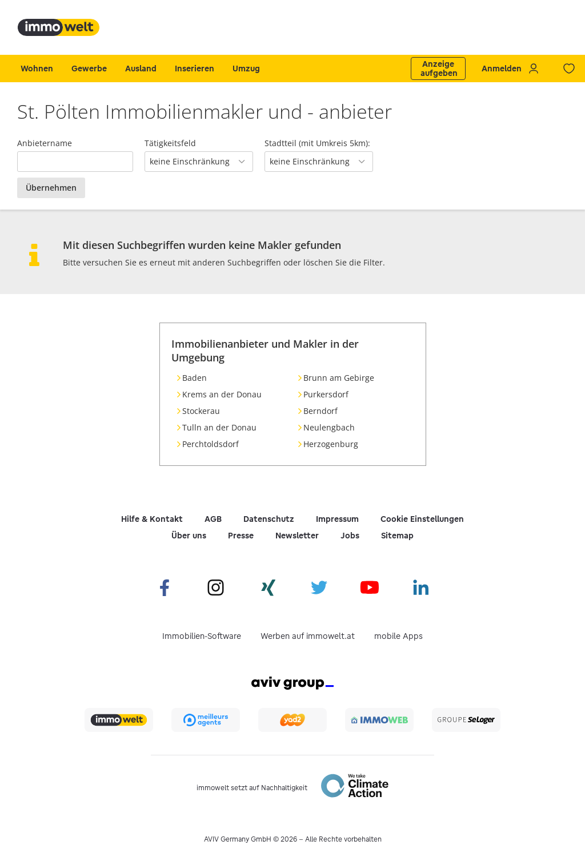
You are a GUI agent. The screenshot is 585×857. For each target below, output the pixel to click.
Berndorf (320, 410)
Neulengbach (329, 427)
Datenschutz (268, 519)
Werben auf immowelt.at (308, 636)
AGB (213, 519)
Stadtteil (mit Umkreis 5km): (317, 143)
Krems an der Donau (222, 394)
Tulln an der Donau (219, 427)
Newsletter (297, 535)
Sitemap (397, 535)
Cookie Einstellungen (422, 519)
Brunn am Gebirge (338, 377)
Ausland (141, 68)
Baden (194, 377)
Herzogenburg (330, 443)
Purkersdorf (325, 394)
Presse (241, 535)
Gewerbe (89, 68)
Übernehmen (51, 187)
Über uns (188, 535)
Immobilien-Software (201, 636)
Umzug (246, 68)
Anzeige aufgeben (439, 68)
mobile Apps (398, 636)
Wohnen (37, 68)
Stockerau (201, 410)
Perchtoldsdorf (210, 443)
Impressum (337, 519)
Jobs (349, 535)
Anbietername (44, 143)
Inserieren (194, 68)
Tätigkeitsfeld (170, 143)
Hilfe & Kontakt (152, 519)
